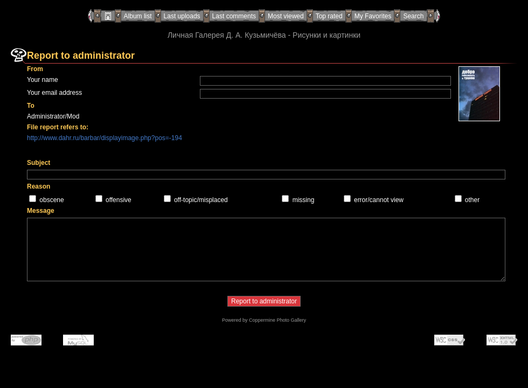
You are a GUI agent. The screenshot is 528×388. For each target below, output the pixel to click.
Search (413, 16)
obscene (51, 200)
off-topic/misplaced (201, 200)
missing (304, 200)
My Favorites (373, 16)
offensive (118, 200)
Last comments (234, 16)
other (472, 200)
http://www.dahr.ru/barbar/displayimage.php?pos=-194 (104, 138)
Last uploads (182, 16)
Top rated (329, 16)
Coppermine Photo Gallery (277, 320)
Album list (138, 16)
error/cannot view (379, 200)
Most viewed (286, 16)
